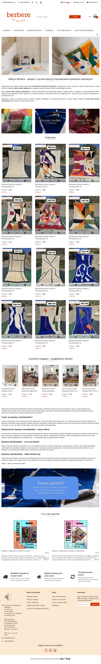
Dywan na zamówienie (59, 599)
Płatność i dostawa (32, 599)
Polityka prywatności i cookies (36, 605)
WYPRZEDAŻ (19, 30)
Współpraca (55, 605)
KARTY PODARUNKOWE (84, 30)
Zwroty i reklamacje (33, 602)
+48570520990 (9, 641)
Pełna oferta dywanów (59, 596)
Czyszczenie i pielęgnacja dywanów (38, 608)
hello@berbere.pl (9, 638)
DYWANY (7, 30)
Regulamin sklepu (32, 596)
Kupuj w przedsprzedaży (59, 602)
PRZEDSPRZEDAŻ (34, 30)
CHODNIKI (49, 30)
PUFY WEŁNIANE (64, 30)
